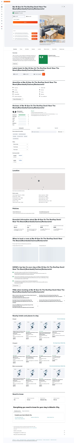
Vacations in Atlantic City (35, 417)
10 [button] (48, 28)
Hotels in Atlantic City (50, 417)
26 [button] (27, 35)
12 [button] (53, 28)
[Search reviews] (44, 132)
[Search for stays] (1, 7)
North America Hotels (23, 439)
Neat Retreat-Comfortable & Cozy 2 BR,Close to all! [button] (32, 333)
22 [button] (35, 33)
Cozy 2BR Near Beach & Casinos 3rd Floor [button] (45, 357)
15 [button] (35, 31)
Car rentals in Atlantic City (19, 417)
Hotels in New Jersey (39, 439)
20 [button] (30, 33)
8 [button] (35, 28)
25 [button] (25, 35)
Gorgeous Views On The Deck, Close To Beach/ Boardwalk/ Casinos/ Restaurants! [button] (19, 332)
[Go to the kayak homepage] (7, 1)
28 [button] (32, 35)
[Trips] (1, 24)
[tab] (21, 128)
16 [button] (20, 33)
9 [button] (20, 31)
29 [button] (35, 35)
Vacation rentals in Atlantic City (20, 418)
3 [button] (48, 26)
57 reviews (21, 13)
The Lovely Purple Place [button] (56, 356)
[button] (2, 1)
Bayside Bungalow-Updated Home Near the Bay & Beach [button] (32, 357)
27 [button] (30, 35)
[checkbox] (18, 156)
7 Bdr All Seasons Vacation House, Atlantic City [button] (58, 332)
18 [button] (25, 33)
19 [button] (53, 31)
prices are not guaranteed (33, 427)
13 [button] (30, 31)
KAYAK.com (14, 439)
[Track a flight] (1, 19)
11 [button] (25, 31)
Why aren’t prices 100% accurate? (39, 434)
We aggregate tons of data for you (39, 432)
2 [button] (20, 28)
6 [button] (30, 28)
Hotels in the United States (31, 439)
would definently (15, 138)
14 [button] (32, 31)
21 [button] (32, 33)
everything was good (22, 134)
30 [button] (20, 38)
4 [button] (25, 28)
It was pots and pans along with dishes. (38, 112)
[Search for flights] (1, 5)
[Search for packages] (1, 11)
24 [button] (22, 35)
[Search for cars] (1, 9)
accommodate (15, 134)
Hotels (18, 439)
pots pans (25, 136)
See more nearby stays (61, 318)
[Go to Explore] (1, 16)
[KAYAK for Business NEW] (1, 21)
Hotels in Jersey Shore (46, 439)
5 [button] (53, 26)
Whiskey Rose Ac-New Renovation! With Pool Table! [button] (45, 380)
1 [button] (43, 26)
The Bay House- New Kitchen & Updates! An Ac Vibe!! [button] (57, 380)
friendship (14, 136)
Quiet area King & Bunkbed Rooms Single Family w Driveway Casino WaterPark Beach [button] (45, 333)
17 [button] (48, 31)
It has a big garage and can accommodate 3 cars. (40, 115)
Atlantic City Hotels (53, 439)
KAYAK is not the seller (39, 430)
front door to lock (20, 136)
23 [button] (20, 35)
